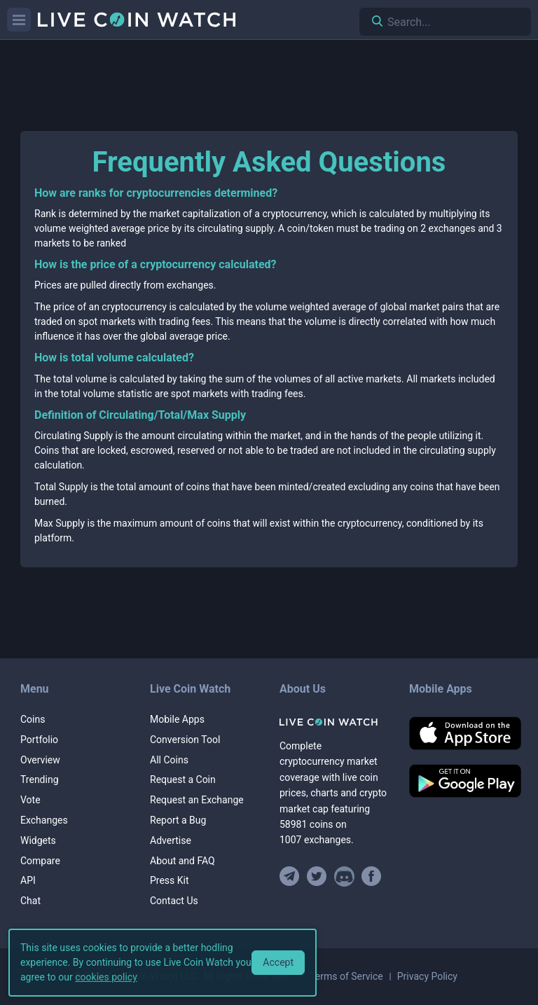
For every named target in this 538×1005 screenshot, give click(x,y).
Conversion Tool (185, 739)
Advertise (170, 840)
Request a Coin (183, 779)
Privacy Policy (427, 976)
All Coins (169, 759)
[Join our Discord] (344, 876)
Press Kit (169, 880)
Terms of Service (346, 976)
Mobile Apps (177, 719)
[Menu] (19, 20)
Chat (30, 900)
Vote (30, 799)
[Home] (334, 722)
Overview (40, 759)
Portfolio (39, 739)
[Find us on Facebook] (371, 876)
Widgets (38, 840)
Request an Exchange (197, 799)
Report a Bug (178, 820)
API (28, 880)
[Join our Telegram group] (291, 876)
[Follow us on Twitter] (317, 876)
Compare (40, 860)
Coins (32, 719)
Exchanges (44, 820)
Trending (39, 779)
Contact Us (174, 900)
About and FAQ (182, 860)
